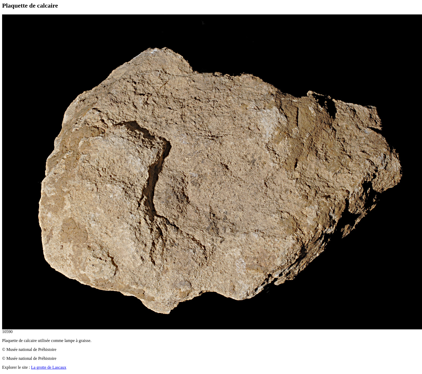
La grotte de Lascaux (48, 367)
